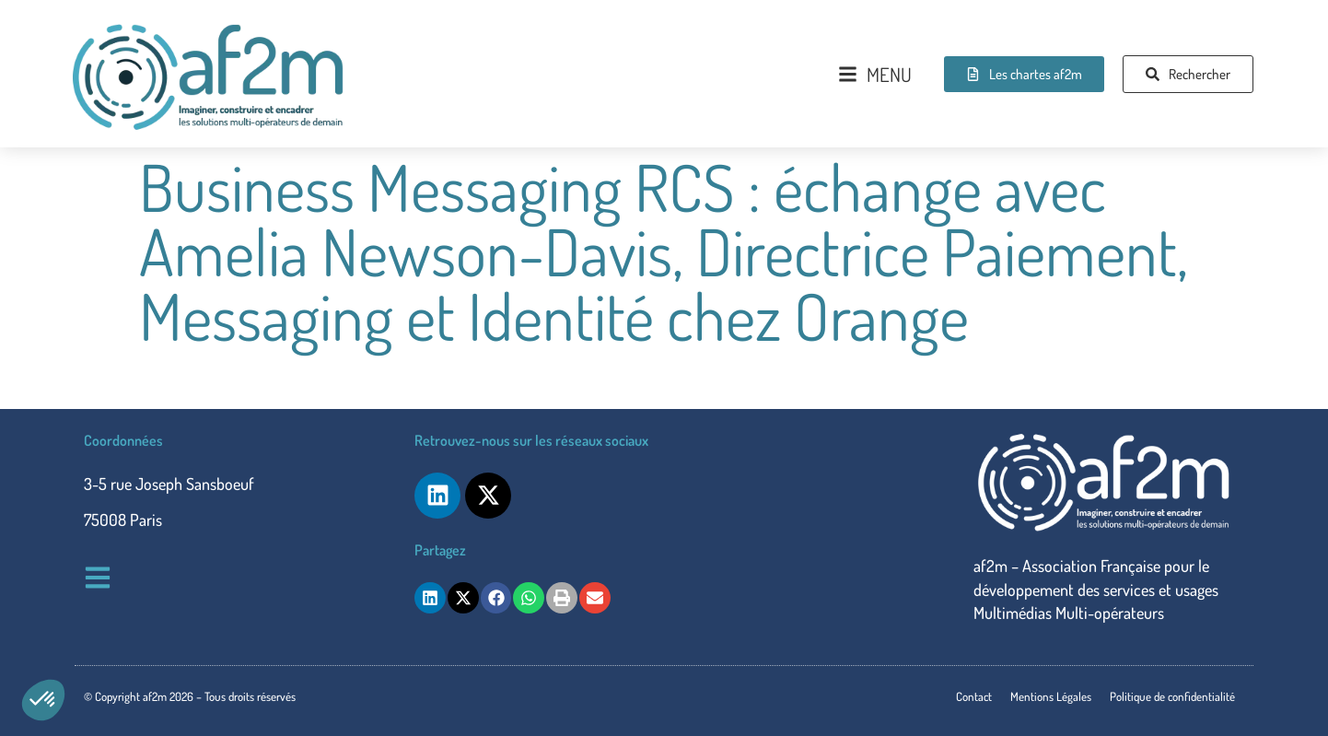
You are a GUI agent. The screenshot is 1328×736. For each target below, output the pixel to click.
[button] (43, 700)
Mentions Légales (1050, 696)
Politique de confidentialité (1172, 696)
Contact (974, 696)
